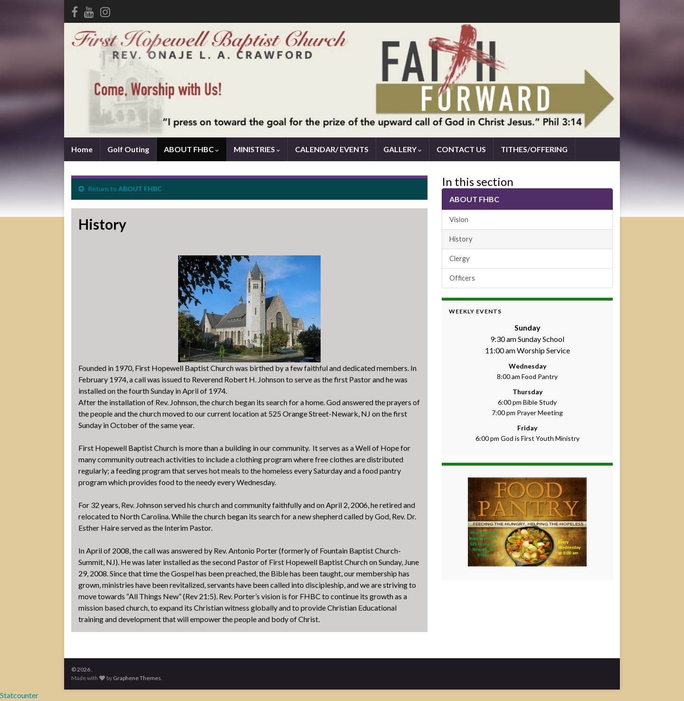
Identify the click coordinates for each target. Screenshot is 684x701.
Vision (458, 219)
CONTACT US (461, 149)
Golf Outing (128, 149)
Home (82, 149)
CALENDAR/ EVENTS (332, 149)
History (460, 239)
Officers (462, 278)
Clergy (459, 258)
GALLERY (402, 149)
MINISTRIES (257, 149)
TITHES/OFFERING (534, 149)
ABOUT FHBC (191, 149)
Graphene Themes (137, 678)
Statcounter (19, 695)
